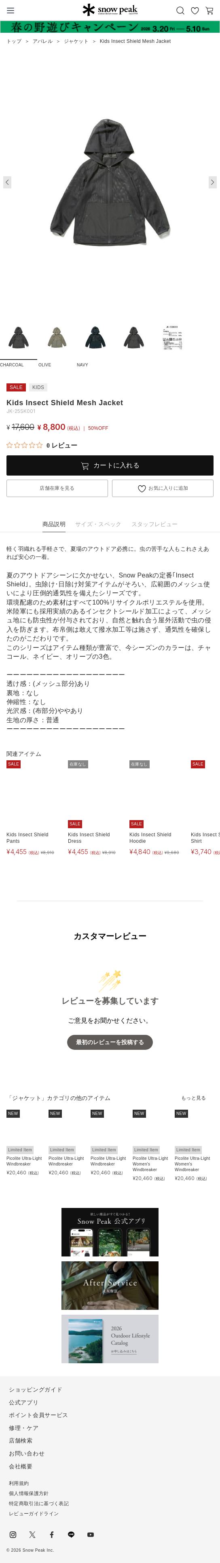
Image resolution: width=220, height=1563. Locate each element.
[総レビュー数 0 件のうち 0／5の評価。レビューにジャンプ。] (41, 445)
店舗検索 (21, 1440)
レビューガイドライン (34, 1513)
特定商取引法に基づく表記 (39, 1503)
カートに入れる (116, 465)
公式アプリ (24, 1402)
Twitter (32, 1534)
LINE (71, 1534)
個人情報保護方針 (29, 1493)
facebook (51, 1534)
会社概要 (21, 1466)
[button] (213, 182)
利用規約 (19, 1483)
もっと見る (193, 1098)
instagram (12, 1534)
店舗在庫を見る (57, 488)
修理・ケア (24, 1428)
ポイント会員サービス (38, 1415)
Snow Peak (109, 9)
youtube (90, 1534)
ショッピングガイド (35, 1389)
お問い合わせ (26, 1453)
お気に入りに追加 (168, 488)
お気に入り (195, 10)
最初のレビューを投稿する (110, 1042)
